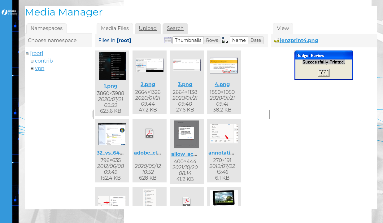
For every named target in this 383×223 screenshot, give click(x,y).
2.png (148, 84)
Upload (148, 28)
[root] (36, 53)
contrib (44, 61)
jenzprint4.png (299, 40)
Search (175, 28)
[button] (188, 40)
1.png (110, 86)
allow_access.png (193, 154)
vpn (39, 68)
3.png (185, 84)
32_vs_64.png (114, 153)
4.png (222, 84)
